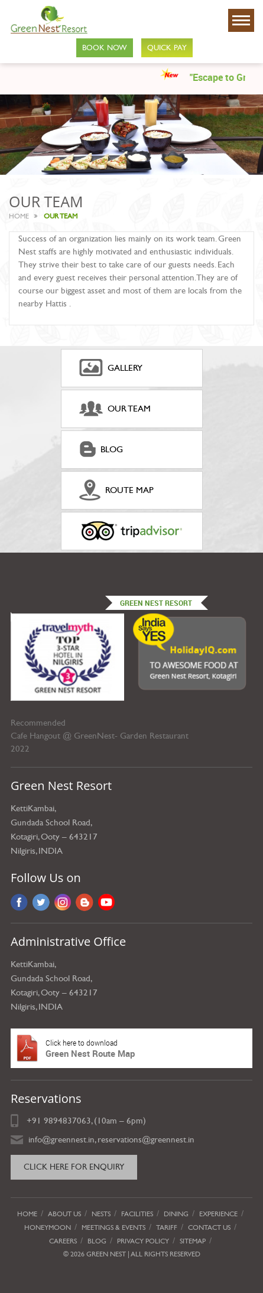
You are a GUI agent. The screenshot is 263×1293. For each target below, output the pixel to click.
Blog (101, 449)
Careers (63, 1241)
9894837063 (67, 1120)
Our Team (115, 408)
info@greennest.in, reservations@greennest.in (111, 1139)
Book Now (104, 48)
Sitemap (193, 1241)
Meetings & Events (113, 1227)
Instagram (62, 902)
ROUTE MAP (116, 490)
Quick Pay (167, 48)
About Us (64, 1214)
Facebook (19, 902)
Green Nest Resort (156, 603)
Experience (218, 1214)
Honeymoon (47, 1227)
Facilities (137, 1214)
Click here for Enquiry (74, 1167)
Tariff (166, 1227)
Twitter (41, 902)
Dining (176, 1214)
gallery (110, 368)
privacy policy (143, 1241)
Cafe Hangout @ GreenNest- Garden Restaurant (100, 735)
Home (19, 216)
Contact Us (209, 1227)
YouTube (106, 902)
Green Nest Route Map (131, 1048)
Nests (101, 1214)
